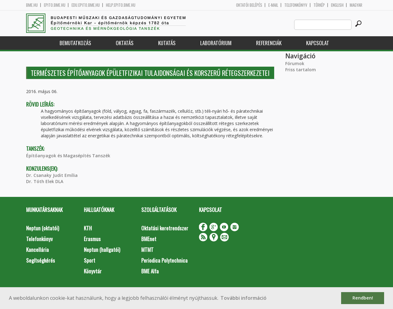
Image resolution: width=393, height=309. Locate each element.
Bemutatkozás (75, 43)
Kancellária (37, 249)
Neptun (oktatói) (42, 228)
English (337, 5)
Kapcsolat (317, 43)
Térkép (319, 5)
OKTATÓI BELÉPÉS (249, 5)
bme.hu (32, 5)
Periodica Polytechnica (164, 260)
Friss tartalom (300, 69)
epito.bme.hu (54, 5)
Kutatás (167, 43)
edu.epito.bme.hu (86, 5)
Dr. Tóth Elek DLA (44, 181)
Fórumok (294, 63)
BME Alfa (150, 271)
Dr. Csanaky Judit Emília (52, 175)
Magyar (356, 5)
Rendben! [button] (362, 298)
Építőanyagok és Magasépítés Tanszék (68, 155)
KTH (88, 228)
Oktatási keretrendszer (164, 228)
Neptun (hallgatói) (102, 249)
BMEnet (148, 239)
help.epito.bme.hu (120, 5)
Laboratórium (216, 43)
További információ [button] (243, 298)
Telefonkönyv (295, 5)
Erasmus (92, 239)
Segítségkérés (40, 260)
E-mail (273, 5)
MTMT (147, 249)
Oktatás (125, 43)
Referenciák (269, 43)
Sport (89, 260)
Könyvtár (93, 271)
